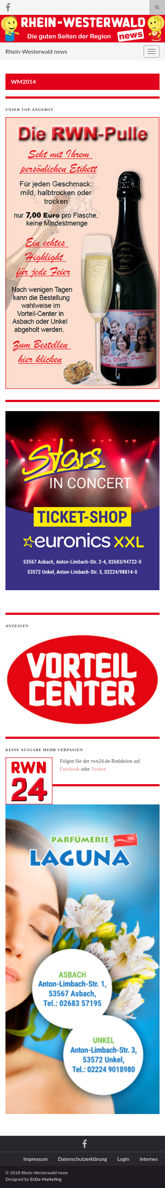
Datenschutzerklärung (82, 1159)
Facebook (69, 769)
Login (123, 1159)
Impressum (36, 1159)
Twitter (98, 769)
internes (149, 1159)
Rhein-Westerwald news (36, 51)
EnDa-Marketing (45, 1179)
